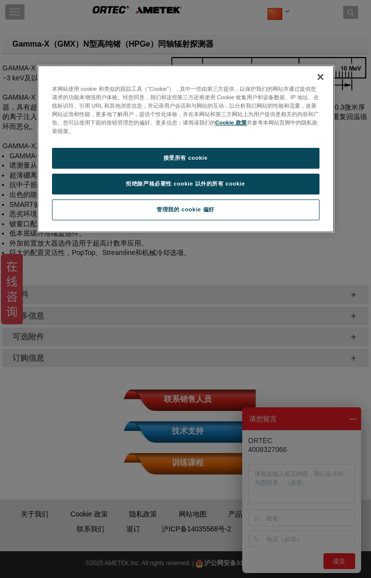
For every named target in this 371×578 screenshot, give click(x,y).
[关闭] (320, 77)
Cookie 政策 (231, 123)
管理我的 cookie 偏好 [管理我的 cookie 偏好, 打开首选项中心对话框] (185, 209)
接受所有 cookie (185, 158)
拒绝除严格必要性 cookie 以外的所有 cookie (185, 184)
